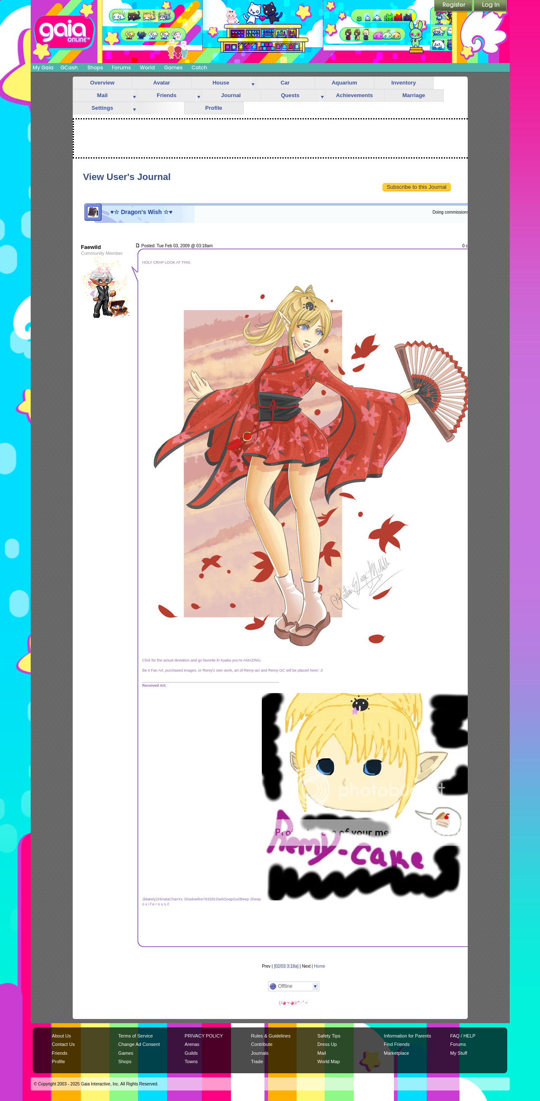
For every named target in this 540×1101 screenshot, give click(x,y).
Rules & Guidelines (270, 1035)
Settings (102, 108)
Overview (102, 82)
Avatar (161, 82)
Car (285, 82)
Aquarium (344, 82)
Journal (231, 95)
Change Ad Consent (139, 1044)
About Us (61, 1035)
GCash (69, 67)
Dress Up (327, 1044)
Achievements (354, 95)
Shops (95, 67)
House (221, 82)
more (253, 83)
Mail (102, 95)
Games (173, 67)
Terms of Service (135, 1035)
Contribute (261, 1044)
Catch (199, 67)
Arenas (191, 1044)
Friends (166, 95)
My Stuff (458, 1053)
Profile (213, 108)
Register (454, 6)
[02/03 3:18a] (286, 966)
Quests (290, 95)
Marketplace (396, 1053)
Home (319, 966)
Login (490, 6)
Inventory (403, 82)
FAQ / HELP (462, 1035)
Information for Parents (407, 1035)
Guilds (191, 1053)
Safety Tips (328, 1035)
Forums (121, 67)
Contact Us (63, 1044)
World (147, 67)
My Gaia (43, 67)
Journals (260, 1053)
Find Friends (396, 1044)
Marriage (413, 95)
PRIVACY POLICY (203, 1035)
